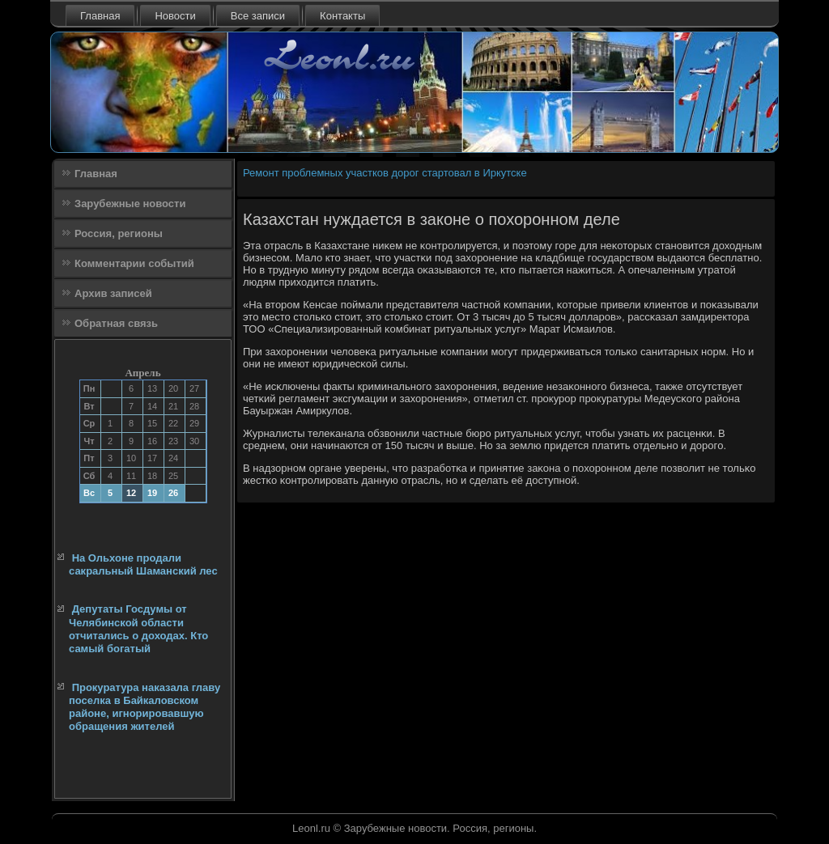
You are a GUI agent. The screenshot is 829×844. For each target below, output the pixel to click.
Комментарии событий (134, 263)
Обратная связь (116, 323)
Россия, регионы (118, 233)
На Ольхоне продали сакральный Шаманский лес (143, 564)
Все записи (258, 16)
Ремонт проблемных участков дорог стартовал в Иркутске (385, 173)
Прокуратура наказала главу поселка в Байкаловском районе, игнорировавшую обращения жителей (144, 707)
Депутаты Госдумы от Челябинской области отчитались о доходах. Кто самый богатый (138, 629)
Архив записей (113, 293)
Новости (175, 16)
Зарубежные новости (129, 203)
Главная (100, 16)
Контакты (342, 16)
